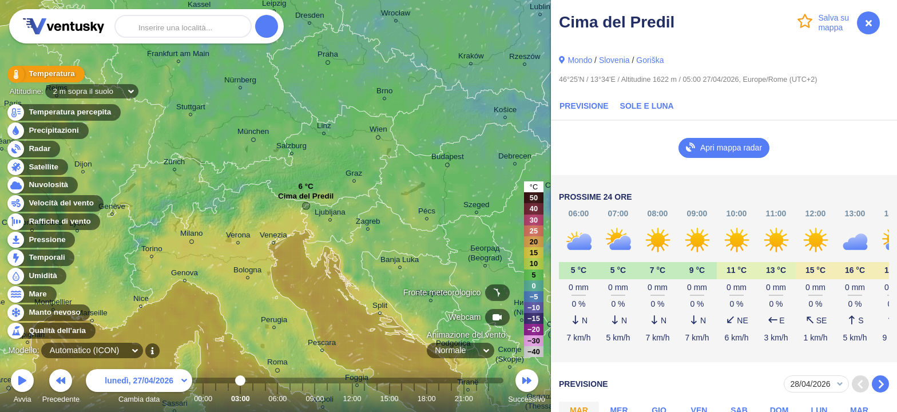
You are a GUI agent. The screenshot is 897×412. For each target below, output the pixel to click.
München (253, 133)
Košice (505, 111)
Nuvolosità (41, 185)
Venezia (273, 237)
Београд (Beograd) (485, 255)
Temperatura (45, 74)
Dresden (309, 17)
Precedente (61, 387)
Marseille (92, 314)
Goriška (650, 60)
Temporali (40, 257)
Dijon (83, 166)
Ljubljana (330, 214)
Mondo (579, 60)
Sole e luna (647, 105)
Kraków (471, 58)
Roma (277, 364)
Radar (33, 149)
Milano (191, 235)
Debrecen (514, 158)
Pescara (322, 344)
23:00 (488, 398)
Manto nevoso (48, 312)
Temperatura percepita (63, 112)
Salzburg (291, 147)
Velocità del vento (54, 203)
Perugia (274, 321)
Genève (111, 208)
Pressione (40, 240)
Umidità (36, 276)
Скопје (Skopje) (509, 356)
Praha (327, 56)
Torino (151, 250)
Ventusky (61, 26)
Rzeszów (525, 58)
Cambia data (139, 387)
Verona (238, 237)
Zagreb (368, 223)
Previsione (584, 105)
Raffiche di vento (53, 221)
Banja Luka (399, 261)
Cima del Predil (306, 199)
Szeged (476, 206)
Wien (378, 131)
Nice (141, 300)
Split (379, 307)
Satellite (36, 167)
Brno (384, 92)
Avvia (22, 387)
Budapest (447, 158)
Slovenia (614, 60)
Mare (31, 294)
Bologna (247, 272)
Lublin (540, 8)
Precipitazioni (47, 130)
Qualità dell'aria (50, 331)
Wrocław (395, 15)
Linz (324, 127)
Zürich (174, 163)
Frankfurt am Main (178, 55)
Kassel (199, 6)
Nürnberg (240, 82)
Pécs (426, 213)
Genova (184, 274)
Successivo (526, 387)
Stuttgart (190, 108)
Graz (354, 175)
